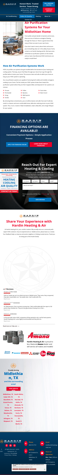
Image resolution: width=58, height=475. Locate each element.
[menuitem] (12, 16)
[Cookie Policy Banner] (29, 467)
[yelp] (14, 445)
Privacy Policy (44, 194)
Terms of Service (52, 194)
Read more (7, 299)
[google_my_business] (10, 445)
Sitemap (14, 455)
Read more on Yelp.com (10, 326)
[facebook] (6, 445)
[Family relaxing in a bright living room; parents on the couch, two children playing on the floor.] (13, 39)
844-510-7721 (32, 445)
